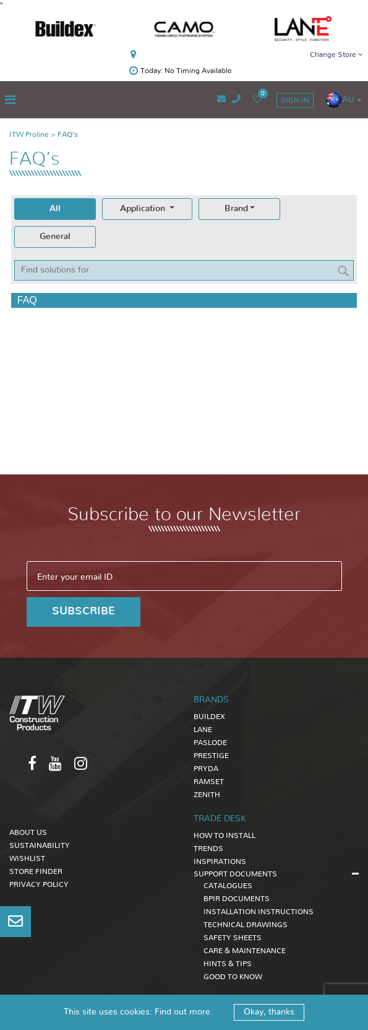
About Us (28, 832)
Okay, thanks (269, 1012)
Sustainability (39, 845)
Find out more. (184, 1012)
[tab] (55, 209)
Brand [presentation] (236, 208)
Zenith (207, 794)
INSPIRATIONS (220, 861)
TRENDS (208, 848)
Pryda (206, 768)
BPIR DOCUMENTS (236, 898)
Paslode (210, 742)
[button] (343, 100)
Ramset (209, 781)
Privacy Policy (39, 884)
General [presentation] (55, 236)
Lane (203, 729)
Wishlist (27, 858)
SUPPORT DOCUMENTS (235, 874)
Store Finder (35, 871)
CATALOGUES (227, 885)
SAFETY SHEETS (232, 937)
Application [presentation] (144, 208)
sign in (295, 100)
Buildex (209, 716)
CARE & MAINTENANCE (244, 950)
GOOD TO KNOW (232, 976)
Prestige (211, 755)
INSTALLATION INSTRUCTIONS (258, 911)
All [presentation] (55, 208)
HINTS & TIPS (227, 963)
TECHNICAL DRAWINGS (245, 924)
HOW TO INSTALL (224, 835)
